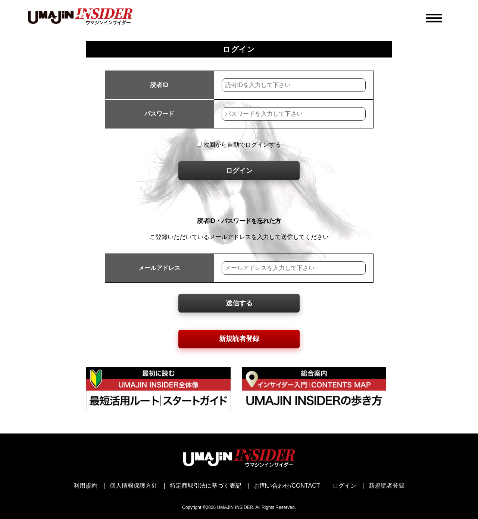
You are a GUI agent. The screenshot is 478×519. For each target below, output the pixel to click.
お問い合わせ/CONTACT (287, 486)
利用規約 (85, 486)
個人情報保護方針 (133, 486)
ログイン (239, 170)
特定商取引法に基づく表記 (205, 486)
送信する (239, 303)
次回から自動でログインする (239, 145)
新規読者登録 (239, 338)
